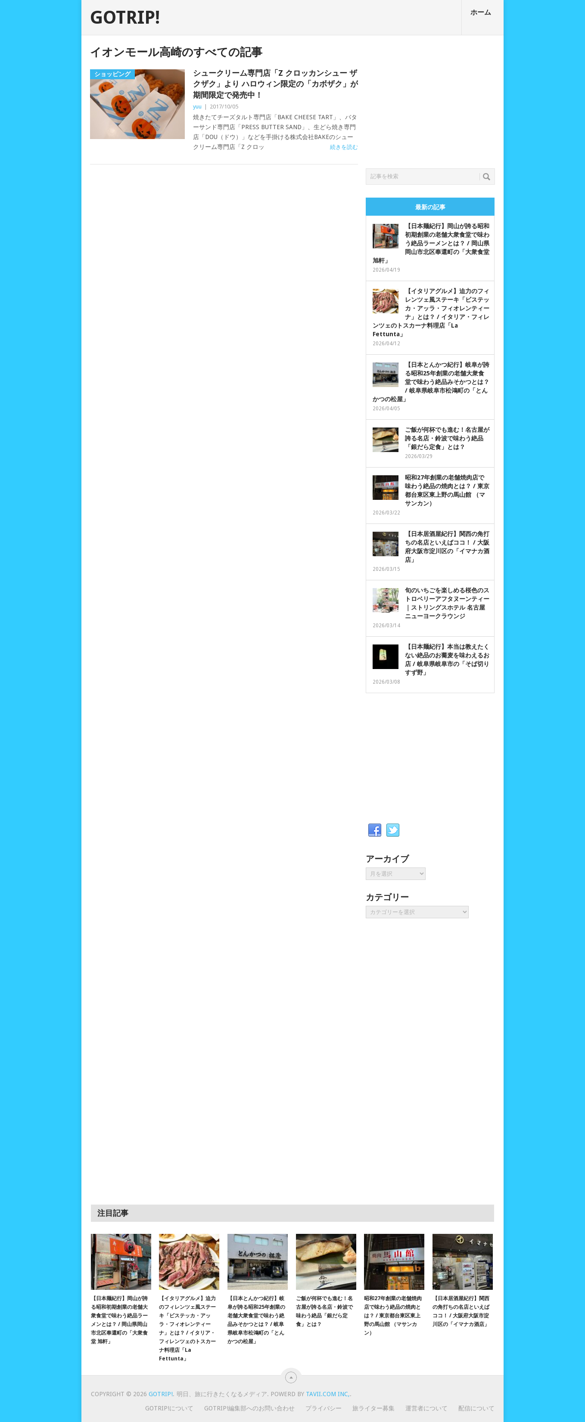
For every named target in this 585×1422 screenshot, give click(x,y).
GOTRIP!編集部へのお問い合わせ (249, 1408)
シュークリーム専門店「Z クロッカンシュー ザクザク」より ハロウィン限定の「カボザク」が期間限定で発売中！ (275, 83)
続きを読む (344, 147)
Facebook (375, 830)
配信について (476, 1408)
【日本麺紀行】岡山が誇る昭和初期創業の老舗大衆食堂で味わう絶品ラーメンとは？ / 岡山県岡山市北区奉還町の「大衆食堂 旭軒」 (431, 243)
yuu (197, 106)
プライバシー (323, 1408)
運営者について (426, 1408)
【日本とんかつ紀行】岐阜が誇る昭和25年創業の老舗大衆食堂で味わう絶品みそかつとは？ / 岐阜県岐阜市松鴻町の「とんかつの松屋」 (431, 382)
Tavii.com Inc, (328, 1394)
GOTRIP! (125, 18)
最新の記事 (430, 207)
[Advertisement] (430, 99)
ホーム (480, 12)
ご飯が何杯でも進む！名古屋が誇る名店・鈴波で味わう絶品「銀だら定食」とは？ (447, 438)
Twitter (393, 830)
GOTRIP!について (169, 1408)
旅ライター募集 (373, 1408)
